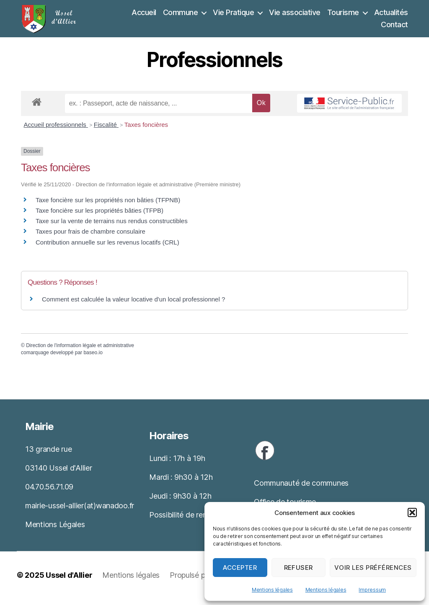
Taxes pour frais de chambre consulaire (90, 238)
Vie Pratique (233, 15)
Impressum (372, 590)
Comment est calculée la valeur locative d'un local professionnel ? (133, 305)
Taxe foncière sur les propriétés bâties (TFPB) (99, 216)
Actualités (391, 15)
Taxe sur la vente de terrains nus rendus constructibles (112, 227)
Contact (394, 27)
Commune (180, 15)
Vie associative (294, 15)
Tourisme (343, 15)
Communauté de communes (301, 489)
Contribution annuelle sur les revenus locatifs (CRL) (107, 248)
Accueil (144, 15)
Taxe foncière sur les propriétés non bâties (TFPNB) (108, 206)
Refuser (298, 568)
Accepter (240, 568)
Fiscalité (106, 131)
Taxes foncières (146, 131)
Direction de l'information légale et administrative (80, 352)
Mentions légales (272, 590)
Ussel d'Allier (69, 581)
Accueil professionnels (56, 131)
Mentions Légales (55, 530)
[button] (412, 512)
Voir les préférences (373, 568)
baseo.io (92, 359)
